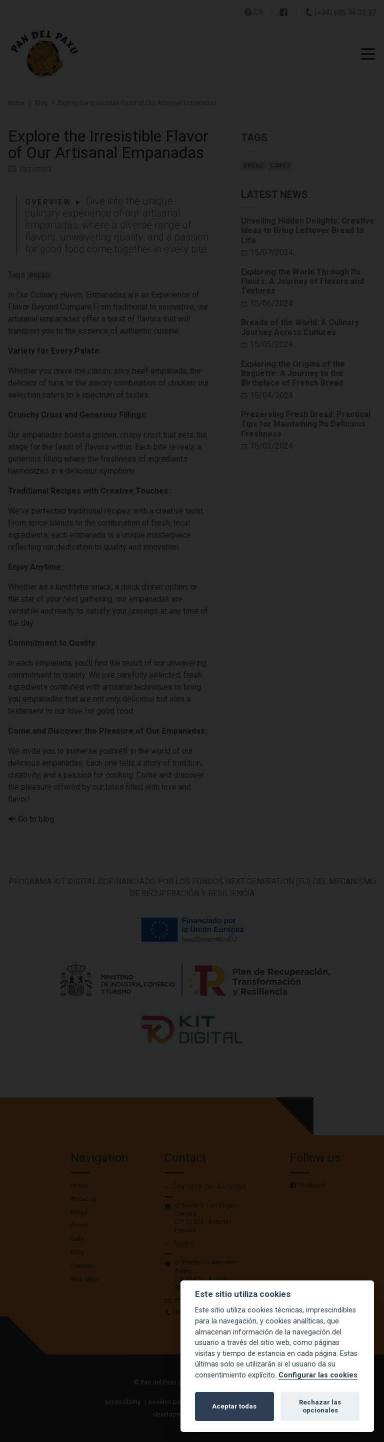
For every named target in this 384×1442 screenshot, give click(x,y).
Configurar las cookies (318, 1375)
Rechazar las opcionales (320, 1406)
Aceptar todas (234, 1406)
